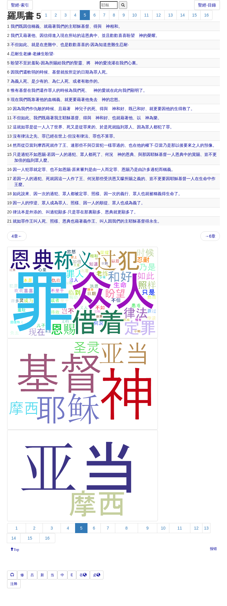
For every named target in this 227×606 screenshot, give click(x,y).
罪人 (97, 72)
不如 (33, 154)
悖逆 (33, 202)
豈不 (208, 154)
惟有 (15, 90)
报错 (213, 549)
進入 (56, 35)
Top (16, 549)
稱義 (56, 99)
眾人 (128, 127)
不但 (15, 44)
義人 (19, 81)
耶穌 (77, 26)
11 (146, 15)
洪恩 (112, 178)
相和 (114, 26)
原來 (76, 169)
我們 (15, 26)
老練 (27, 53)
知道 (103, 44)
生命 (203, 178)
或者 (77, 81)
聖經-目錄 (207, 5)
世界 (58, 127)
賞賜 (196, 154)
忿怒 (114, 99)
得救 (182, 108)
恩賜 (42, 154)
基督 (85, 26)
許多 (146, 169)
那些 (79, 145)
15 (194, 15)
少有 (39, 81)
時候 (44, 72)
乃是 (167, 145)
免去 (93, 99)
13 (170, 15)
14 (182, 15)
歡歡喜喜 (118, 35)
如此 (23, 44)
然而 (17, 145)
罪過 (116, 145)
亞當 (29, 145)
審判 (84, 169)
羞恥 (35, 63)
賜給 (57, 63)
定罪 (42, 169)
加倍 (18, 160)
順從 (104, 202)
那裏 (88, 212)
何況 (109, 154)
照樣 (95, 193)
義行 (124, 193)
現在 (64, 35)
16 (206, 15)
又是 (75, 127)
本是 (25, 212)
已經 (50, 136)
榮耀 (151, 35)
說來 (25, 193)
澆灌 (111, 63)
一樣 (108, 145)
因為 (94, 44)
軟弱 (31, 72)
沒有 (17, 136)
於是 (104, 127)
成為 (54, 202)
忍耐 (123, 44)
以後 (179, 145)
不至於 (25, 63)
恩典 (89, 35)
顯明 (135, 90)
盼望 (131, 35)
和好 (120, 108)
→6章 (210, 236)
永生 (153, 221)
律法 (25, 136)
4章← (17, 236)
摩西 (42, 145)
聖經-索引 (20, 5)
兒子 (83, 108)
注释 (13, 584)
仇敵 (37, 108)
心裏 (132, 63)
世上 (62, 136)
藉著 (52, 26)
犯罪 (29, 169)
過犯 (25, 154)
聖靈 (78, 63)
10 (134, 15)
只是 (17, 154)
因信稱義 (31, 26)
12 (158, 15)
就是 (35, 44)
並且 (106, 35)
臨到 (120, 127)
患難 (48, 44)
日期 (85, 72)
